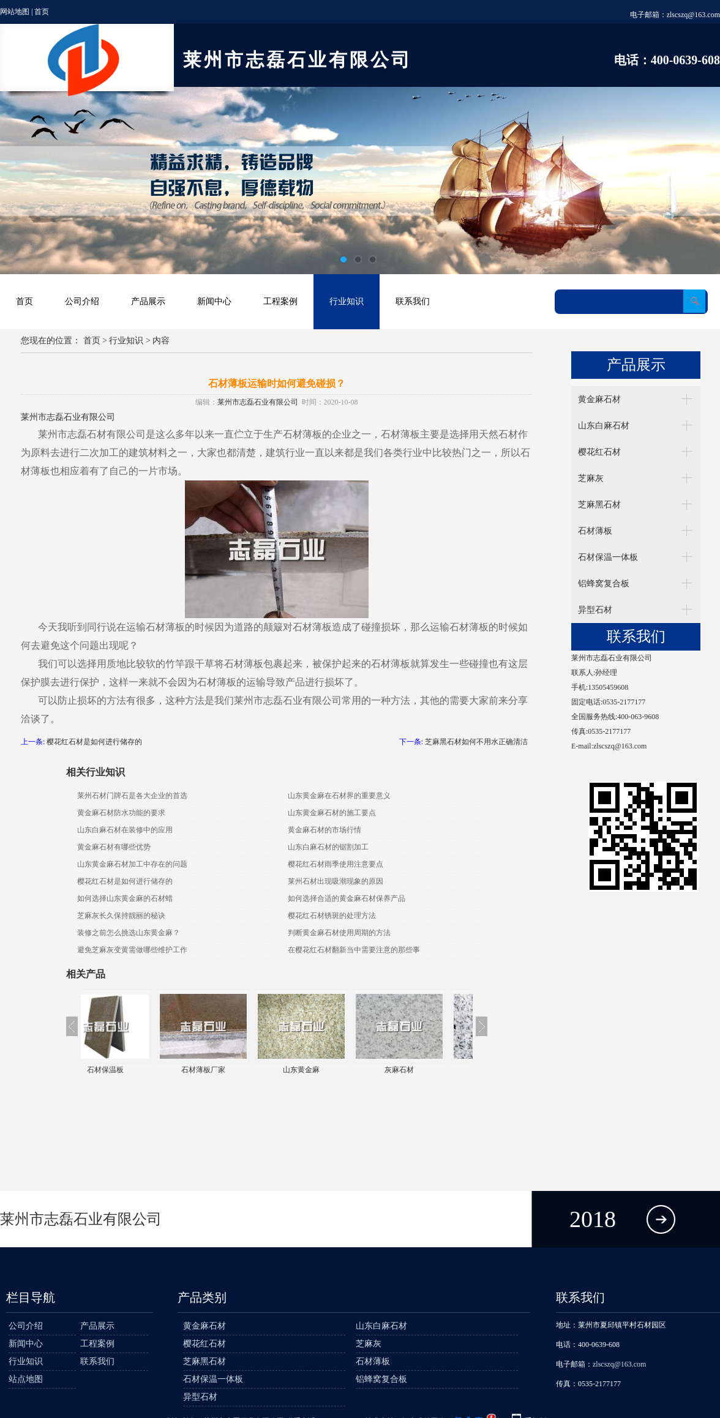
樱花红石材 (599, 452)
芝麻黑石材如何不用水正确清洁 (476, 741)
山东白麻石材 (603, 425)
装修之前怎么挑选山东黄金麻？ (128, 932)
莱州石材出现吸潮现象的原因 (335, 881)
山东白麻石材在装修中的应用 (125, 830)
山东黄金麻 (325, 1069)
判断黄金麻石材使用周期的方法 (339, 932)
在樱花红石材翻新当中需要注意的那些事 (354, 950)
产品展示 (148, 301)
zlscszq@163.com (693, 14)
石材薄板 (595, 530)
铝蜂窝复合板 (603, 583)
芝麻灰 (591, 478)
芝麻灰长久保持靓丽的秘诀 (121, 915)
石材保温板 (129, 1069)
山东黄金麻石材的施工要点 (332, 812)
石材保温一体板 (608, 557)
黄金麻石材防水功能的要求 (121, 812)
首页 (41, 11)
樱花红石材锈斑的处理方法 (332, 915)
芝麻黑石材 (599, 504)
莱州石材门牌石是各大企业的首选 (132, 795)
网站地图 (14, 11)
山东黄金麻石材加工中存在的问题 (132, 864)
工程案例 (280, 301)
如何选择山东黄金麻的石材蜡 (125, 898)
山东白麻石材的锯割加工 (328, 847)
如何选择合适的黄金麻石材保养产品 (346, 898)
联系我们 (413, 301)
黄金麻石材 (599, 399)
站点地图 (26, 1379)
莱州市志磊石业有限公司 (257, 402)
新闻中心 (214, 301)
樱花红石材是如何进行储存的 (94, 741)
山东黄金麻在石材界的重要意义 (339, 795)
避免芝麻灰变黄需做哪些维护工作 (132, 950)
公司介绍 (82, 301)
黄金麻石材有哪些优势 (114, 847)
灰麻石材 (423, 1069)
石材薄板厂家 (228, 1069)
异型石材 (595, 609)
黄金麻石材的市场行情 (324, 830)
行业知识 (346, 301)
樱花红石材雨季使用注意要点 (335, 864)
